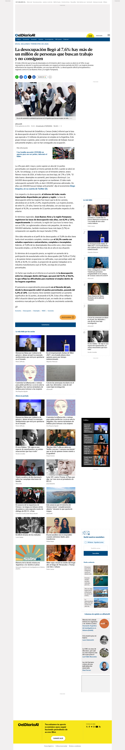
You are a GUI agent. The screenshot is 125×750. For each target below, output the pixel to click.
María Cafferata (20, 361)
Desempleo (36, 311)
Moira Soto (19, 483)
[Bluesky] (25, 77)
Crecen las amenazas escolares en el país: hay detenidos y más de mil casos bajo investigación (60, 385)
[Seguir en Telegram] (91, 727)
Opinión (40, 39)
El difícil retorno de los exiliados (28, 535)
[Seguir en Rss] (100, 727)
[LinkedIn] (34, 77)
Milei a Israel (29, 2)
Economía (26, 39)
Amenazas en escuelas (97, 2)
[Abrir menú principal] (109, 35)
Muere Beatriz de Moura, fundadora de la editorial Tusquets (96, 298)
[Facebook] (21, 77)
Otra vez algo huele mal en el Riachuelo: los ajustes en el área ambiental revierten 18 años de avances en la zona (88, 592)
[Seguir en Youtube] (97, 727)
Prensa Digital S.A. (49, 746)
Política (19, 39)
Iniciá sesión (99, 35)
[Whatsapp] (17, 77)
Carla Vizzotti (89, 2)
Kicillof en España (57, 2)
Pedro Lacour (50, 569)
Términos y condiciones (75, 746)
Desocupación (27, 311)
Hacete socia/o (90, 36)
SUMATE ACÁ (58, 738)
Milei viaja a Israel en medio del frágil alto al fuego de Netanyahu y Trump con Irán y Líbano (60, 565)
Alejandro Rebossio (51, 361)
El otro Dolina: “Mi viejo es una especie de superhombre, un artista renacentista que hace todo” (29, 449)
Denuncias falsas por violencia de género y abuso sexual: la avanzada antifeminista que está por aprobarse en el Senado (88, 428)
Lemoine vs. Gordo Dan (47, 2)
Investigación (49, 39)
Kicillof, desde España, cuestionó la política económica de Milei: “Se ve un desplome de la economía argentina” (88, 461)
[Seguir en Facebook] (89, 727)
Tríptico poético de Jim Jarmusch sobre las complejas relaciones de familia (29, 479)
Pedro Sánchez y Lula (81, 2)
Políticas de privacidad (61, 746)
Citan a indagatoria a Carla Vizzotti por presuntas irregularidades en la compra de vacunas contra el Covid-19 (88, 439)
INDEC (44, 311)
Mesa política (73, 2)
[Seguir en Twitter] (87, 727)
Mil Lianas (58, 39)
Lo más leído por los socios (25, 332)
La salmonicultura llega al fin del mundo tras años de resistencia (89, 603)
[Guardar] (50, 77)
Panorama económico (37, 2)
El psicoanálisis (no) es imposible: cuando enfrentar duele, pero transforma (59, 537)
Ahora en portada (22, 396)
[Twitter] (29, 77)
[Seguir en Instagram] (94, 727)
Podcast (66, 39)
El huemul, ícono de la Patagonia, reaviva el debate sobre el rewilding (88, 570)
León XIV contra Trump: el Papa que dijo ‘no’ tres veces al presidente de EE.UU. (60, 479)
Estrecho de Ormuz (66, 2)
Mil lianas (105, 2)
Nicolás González (20, 454)
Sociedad (33, 39)
